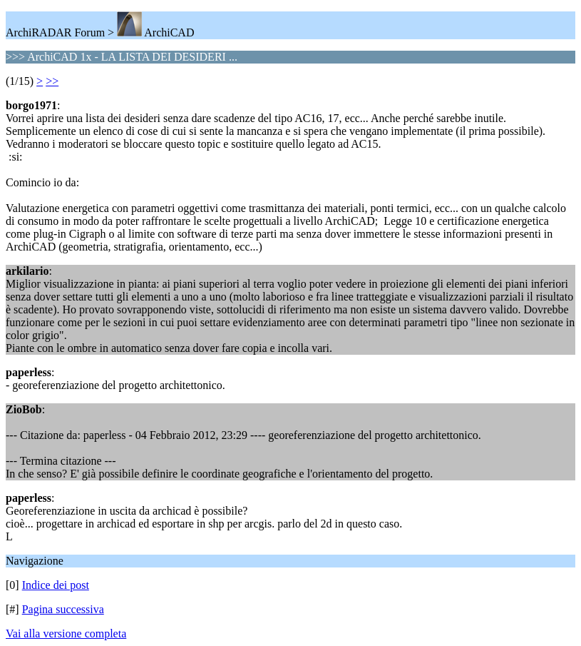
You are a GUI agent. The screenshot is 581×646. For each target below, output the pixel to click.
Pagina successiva (63, 609)
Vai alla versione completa (66, 633)
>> (52, 81)
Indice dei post (55, 585)
